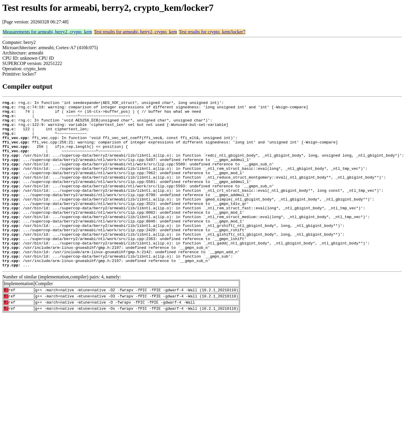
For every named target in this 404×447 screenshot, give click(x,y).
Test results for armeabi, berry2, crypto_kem (135, 31)
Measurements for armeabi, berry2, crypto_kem (47, 31)
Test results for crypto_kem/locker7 (212, 31)
